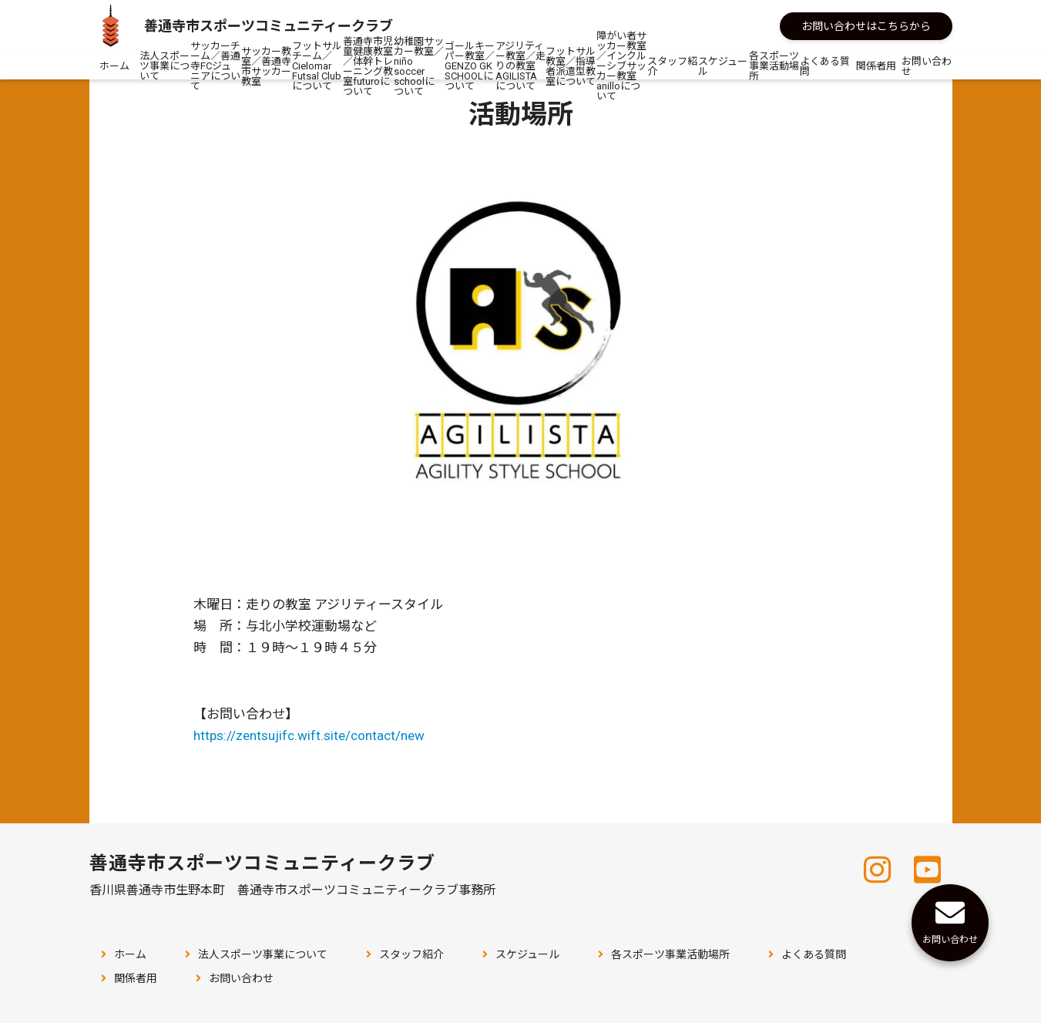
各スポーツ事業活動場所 (774, 65)
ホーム (114, 66)
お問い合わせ (927, 66)
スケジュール (722, 66)
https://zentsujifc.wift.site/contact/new (309, 735)
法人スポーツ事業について (164, 65)
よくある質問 (825, 66)
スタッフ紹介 (672, 66)
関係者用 (876, 66)
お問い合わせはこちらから (866, 26)
